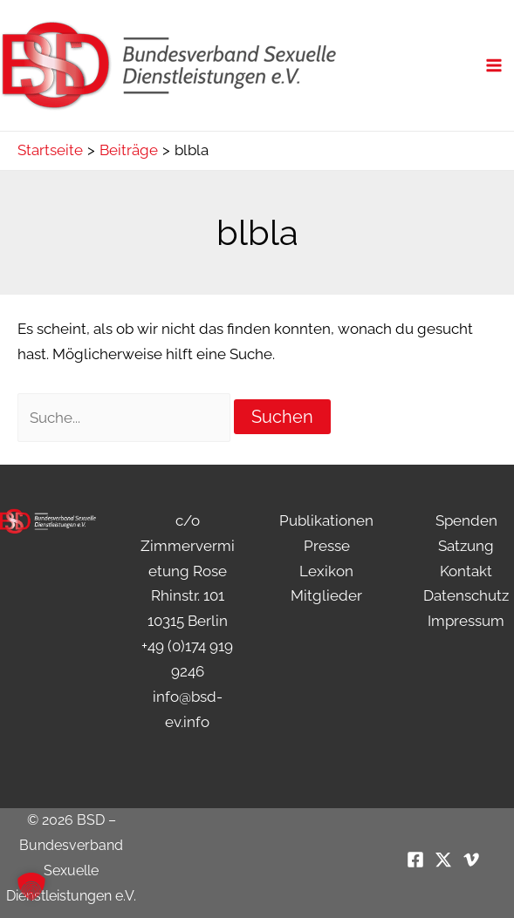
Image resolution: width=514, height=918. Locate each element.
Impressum (466, 620)
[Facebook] (415, 859)
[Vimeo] (471, 859)
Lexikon (326, 571)
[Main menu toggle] (495, 65)
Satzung (466, 545)
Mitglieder (326, 595)
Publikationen (326, 520)
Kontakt (466, 571)
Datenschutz (466, 595)
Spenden (466, 520)
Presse (327, 545)
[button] (31, 886)
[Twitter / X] (443, 859)
